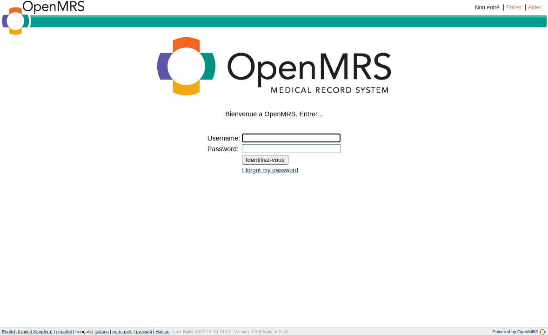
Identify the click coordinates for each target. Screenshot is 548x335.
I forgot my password (270, 170)
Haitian (162, 331)
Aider (534, 7)
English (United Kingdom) (27, 331)
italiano (101, 331)
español (64, 331)
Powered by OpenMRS (519, 331)
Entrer (513, 7)
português (123, 331)
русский (144, 331)
